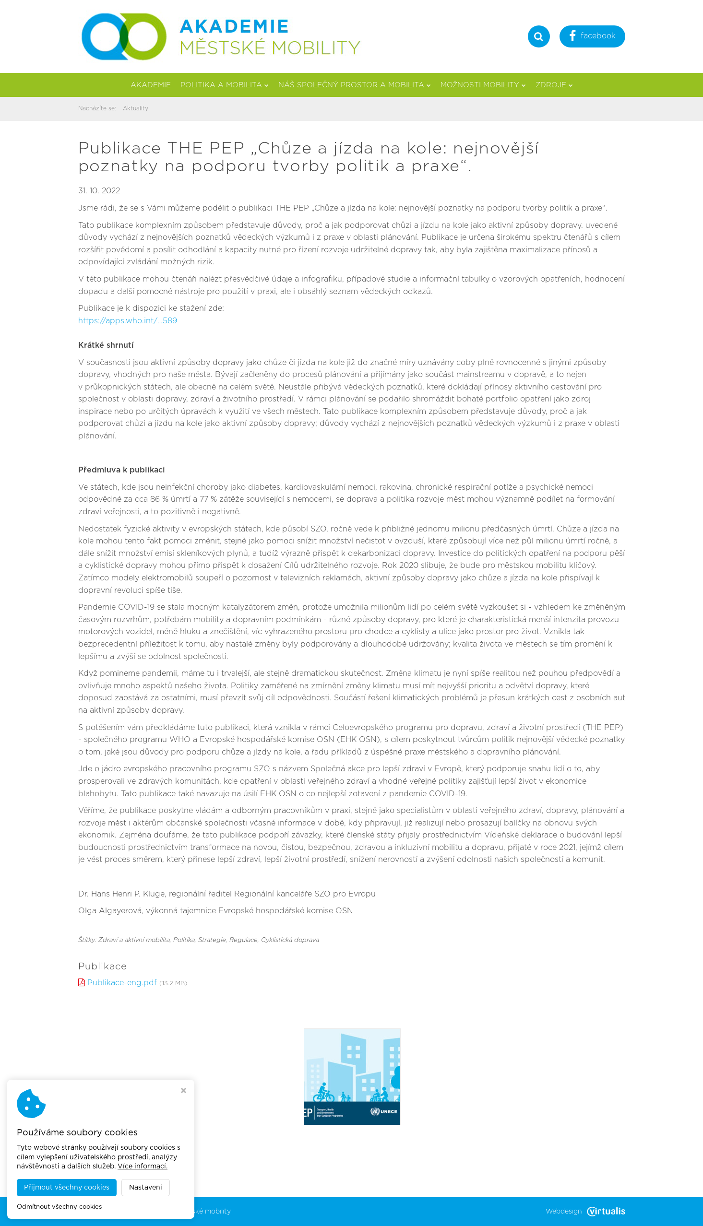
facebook (592, 37)
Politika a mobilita (224, 85)
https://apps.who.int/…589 (127, 321)
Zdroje (554, 85)
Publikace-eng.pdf (122, 983)
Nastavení (145, 1187)
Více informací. (142, 1166)
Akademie (151, 85)
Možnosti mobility (483, 85)
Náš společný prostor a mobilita (354, 85)
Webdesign (585, 1211)
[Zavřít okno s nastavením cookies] (184, 1092)
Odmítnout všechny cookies (59, 1207)
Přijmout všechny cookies (66, 1187)
